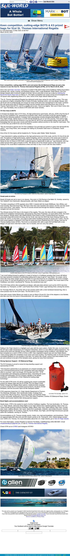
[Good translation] (31, 528)
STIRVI (15, 426)
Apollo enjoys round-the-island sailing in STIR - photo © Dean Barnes (35, 475)
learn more (58, 555)
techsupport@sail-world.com (38, 515)
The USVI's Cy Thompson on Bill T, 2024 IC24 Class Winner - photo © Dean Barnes (35, 193)
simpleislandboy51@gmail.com (10, 423)
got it (64, 555)
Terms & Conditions (31, 516)
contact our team (41, 514)
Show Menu (35, 20)
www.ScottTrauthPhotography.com (35, 81)
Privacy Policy (40, 516)
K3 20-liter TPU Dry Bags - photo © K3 (58, 393)
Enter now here (15, 90)
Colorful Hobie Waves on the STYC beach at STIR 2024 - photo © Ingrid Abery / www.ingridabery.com (35, 272)
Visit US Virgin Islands (61, 418)
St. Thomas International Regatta (36, 423)
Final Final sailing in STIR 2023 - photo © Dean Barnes (35, 345)
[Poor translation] (37, 528)
